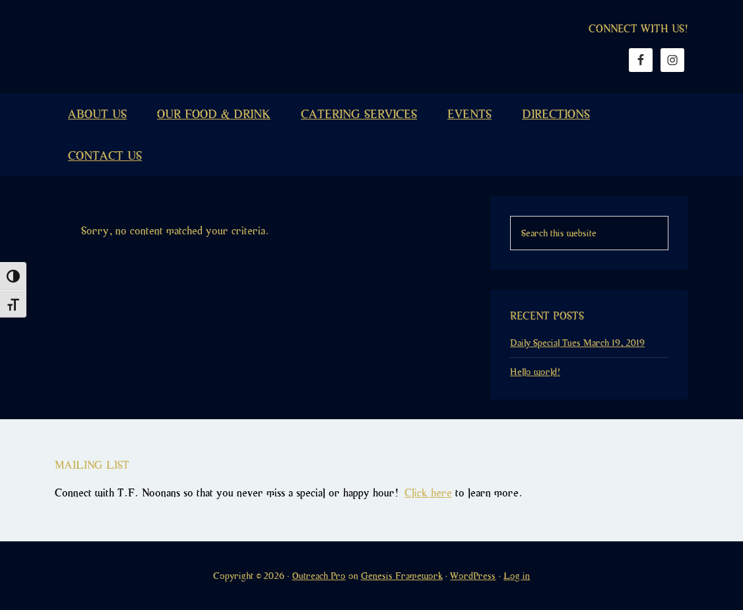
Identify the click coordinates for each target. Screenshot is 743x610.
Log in (516, 576)
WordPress (473, 576)
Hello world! (535, 372)
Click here (428, 493)
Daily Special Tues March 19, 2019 (577, 343)
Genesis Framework (402, 576)
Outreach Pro (319, 576)
